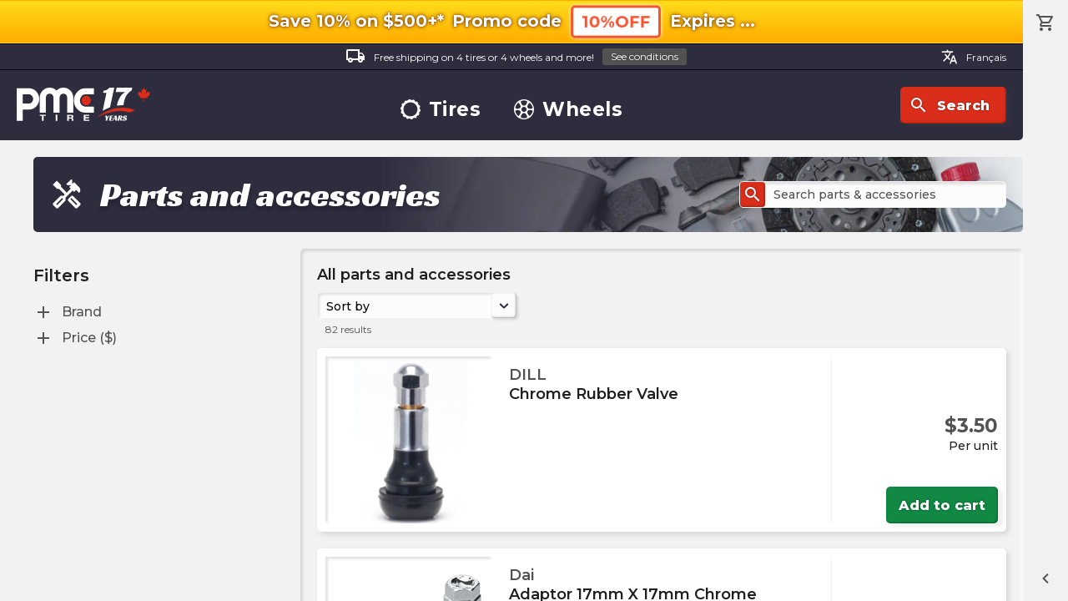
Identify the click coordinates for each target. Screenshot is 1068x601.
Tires (440, 109)
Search (949, 105)
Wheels (568, 109)
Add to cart (942, 505)
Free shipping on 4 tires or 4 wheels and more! (516, 57)
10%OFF (616, 22)
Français (973, 56)
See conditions (644, 56)
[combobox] (328, 305)
